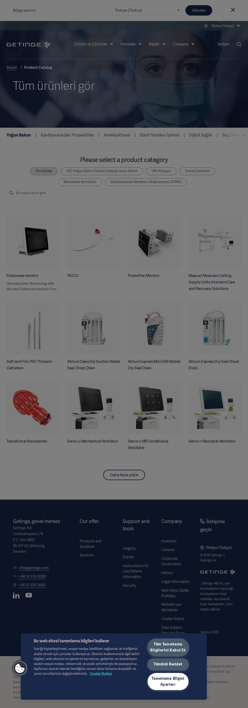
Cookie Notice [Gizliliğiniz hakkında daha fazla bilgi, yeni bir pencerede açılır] (101, 673)
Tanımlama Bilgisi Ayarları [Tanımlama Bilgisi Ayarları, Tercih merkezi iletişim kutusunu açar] (167, 681)
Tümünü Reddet (168, 664)
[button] (20, 668)
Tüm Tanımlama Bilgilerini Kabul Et (167, 647)
